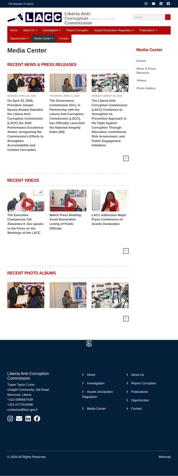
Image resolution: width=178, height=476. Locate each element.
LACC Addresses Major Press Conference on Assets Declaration (109, 219)
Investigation (50, 30)
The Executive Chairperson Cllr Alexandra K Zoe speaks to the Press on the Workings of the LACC (25, 224)
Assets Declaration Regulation (112, 30)
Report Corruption (77, 30)
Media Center (149, 49)
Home (14, 30)
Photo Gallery (146, 88)
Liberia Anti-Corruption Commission (78, 13)
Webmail (165, 457)
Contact (136, 408)
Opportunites (140, 400)
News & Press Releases (146, 70)
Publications (147, 30)
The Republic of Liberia (20, 3)
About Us (29, 30)
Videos (141, 80)
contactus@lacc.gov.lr (22, 409)
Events (141, 60)
